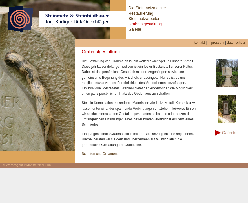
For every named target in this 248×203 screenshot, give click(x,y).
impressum (216, 43)
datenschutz (236, 43)
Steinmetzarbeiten (144, 18)
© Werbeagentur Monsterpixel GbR (27, 165)
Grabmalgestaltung (145, 24)
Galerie (135, 29)
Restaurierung (141, 13)
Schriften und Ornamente (100, 154)
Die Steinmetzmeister (147, 8)
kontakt (199, 43)
